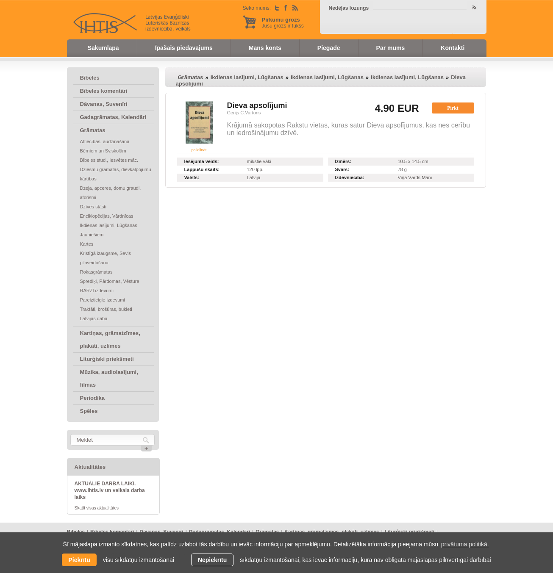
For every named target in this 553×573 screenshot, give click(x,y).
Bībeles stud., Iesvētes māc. (109, 160)
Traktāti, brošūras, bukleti (106, 309)
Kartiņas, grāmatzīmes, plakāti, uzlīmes (110, 339)
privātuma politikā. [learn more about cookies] (465, 544)
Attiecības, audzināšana (105, 141)
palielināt (199, 150)
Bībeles (90, 78)
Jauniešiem (92, 234)
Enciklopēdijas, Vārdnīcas (106, 216)
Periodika (92, 398)
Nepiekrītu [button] (212, 559)
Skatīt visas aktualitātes (97, 508)
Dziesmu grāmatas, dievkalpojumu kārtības (115, 174)
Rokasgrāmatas (96, 271)
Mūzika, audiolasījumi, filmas (109, 378)
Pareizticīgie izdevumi (102, 299)
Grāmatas (93, 130)
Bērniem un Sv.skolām (103, 150)
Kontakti (452, 47)
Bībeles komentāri (104, 91)
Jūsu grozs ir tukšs (283, 23)
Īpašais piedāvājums (184, 47)
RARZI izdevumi (97, 290)
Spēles (89, 411)
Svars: (342, 169)
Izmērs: (343, 161)
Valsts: (191, 177)
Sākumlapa (103, 47)
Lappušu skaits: (202, 169)
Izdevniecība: (349, 177)
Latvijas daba (94, 318)
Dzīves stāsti (93, 206)
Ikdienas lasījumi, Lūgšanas (108, 225)
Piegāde (328, 47)
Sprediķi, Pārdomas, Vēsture (109, 281)
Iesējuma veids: (201, 161)
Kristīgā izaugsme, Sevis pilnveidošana (105, 258)
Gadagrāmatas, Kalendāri (113, 117)
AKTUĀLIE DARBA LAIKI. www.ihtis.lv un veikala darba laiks (110, 490)
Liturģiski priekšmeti (107, 359)
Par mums (390, 47)
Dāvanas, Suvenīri (104, 104)
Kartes (87, 243)
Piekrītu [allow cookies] (79, 559)
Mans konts (265, 47)
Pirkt (453, 108)
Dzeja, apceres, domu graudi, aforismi (110, 192)
